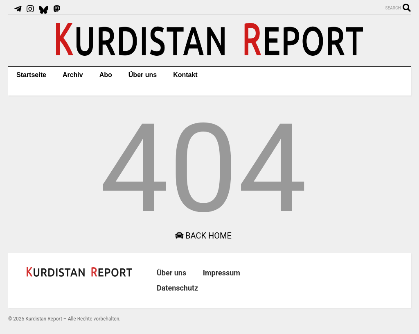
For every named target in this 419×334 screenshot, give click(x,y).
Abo (105, 74)
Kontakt (185, 74)
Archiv (73, 74)
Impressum (221, 272)
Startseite (31, 74)
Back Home (203, 236)
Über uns (142, 74)
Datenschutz (177, 288)
